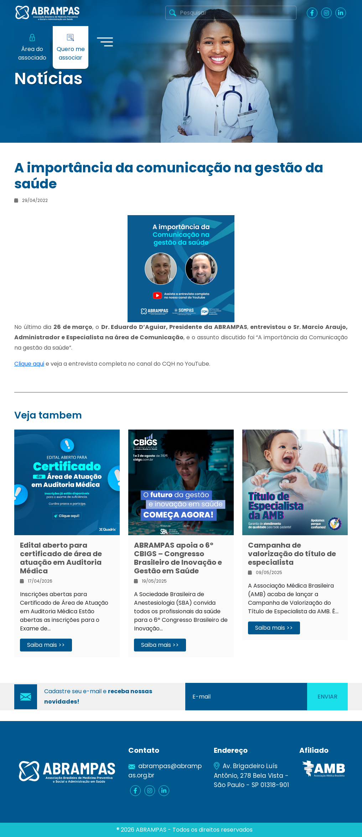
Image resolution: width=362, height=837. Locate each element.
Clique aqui (29, 364)
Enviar (327, 697)
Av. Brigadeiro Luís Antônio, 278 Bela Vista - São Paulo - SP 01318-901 (251, 775)
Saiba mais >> (46, 645)
